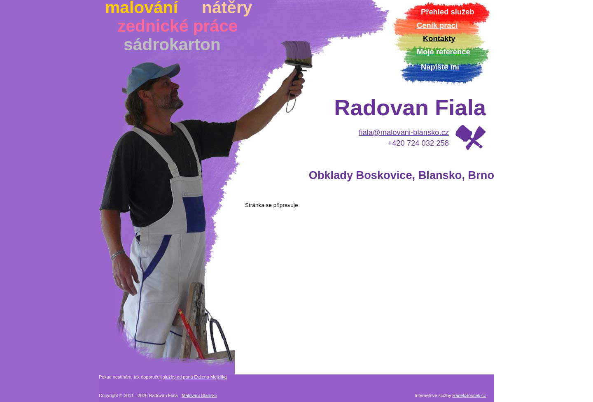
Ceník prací (437, 25)
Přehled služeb (447, 11)
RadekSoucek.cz (469, 395)
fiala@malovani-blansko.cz (404, 132)
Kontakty (439, 38)
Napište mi (440, 67)
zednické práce (177, 25)
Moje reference (443, 51)
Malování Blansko (199, 395)
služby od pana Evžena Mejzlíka (194, 376)
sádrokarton (172, 44)
